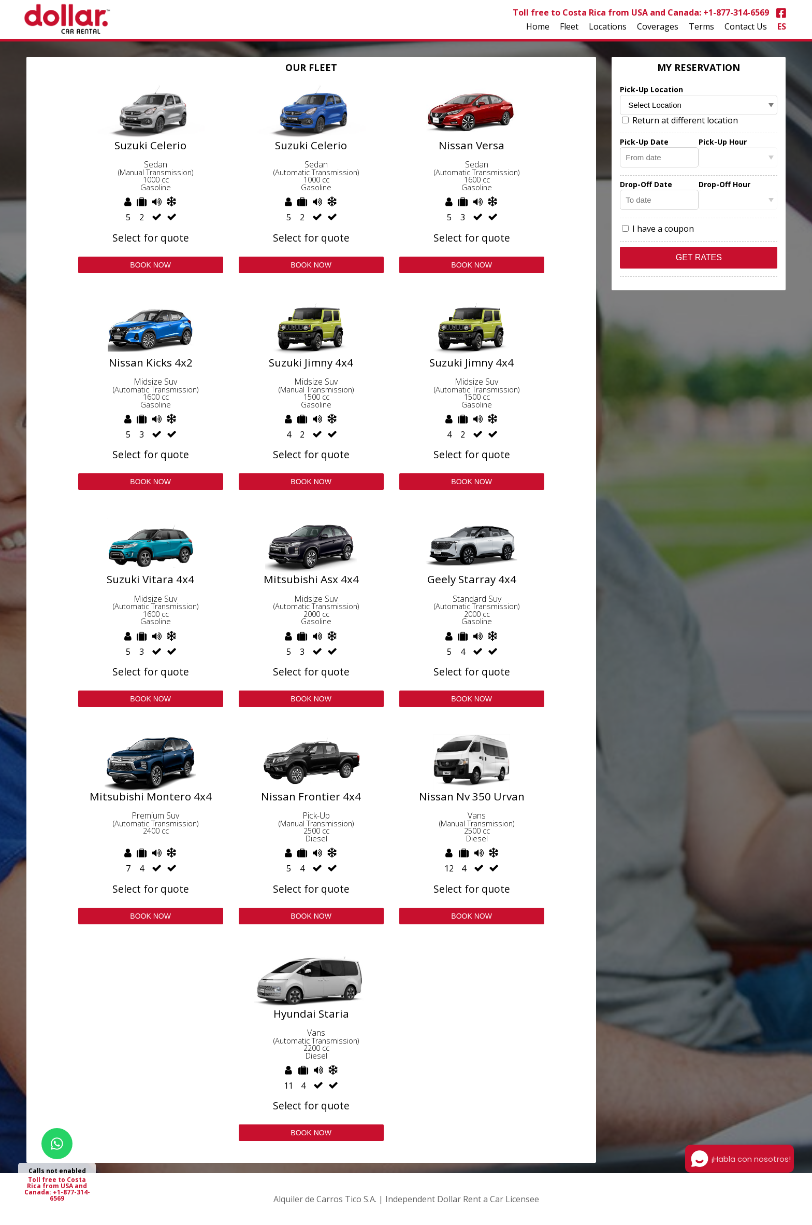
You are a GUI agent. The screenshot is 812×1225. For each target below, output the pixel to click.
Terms (701, 26)
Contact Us (745, 26)
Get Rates (699, 257)
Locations (608, 26)
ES (781, 26)
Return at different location (680, 120)
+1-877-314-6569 (736, 12)
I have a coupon (658, 228)
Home (537, 26)
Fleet (569, 26)
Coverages (657, 26)
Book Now (150, 265)
